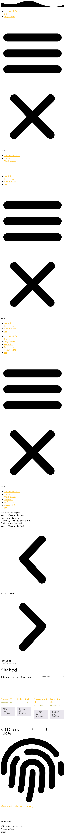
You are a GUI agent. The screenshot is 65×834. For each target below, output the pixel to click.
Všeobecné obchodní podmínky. (17, 806)
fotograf (55, 730)
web (27, 730)
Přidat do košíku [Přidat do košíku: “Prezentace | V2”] (55, 714)
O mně (7, 14)
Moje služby (10, 16)
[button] (32, 86)
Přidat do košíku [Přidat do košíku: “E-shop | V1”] (6, 711)
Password (6, 829)
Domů (3, 663)
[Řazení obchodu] (53, 676)
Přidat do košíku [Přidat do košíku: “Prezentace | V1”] (39, 714)
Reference (9, 179)
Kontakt (8, 176)
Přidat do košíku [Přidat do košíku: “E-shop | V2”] (22, 711)
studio (39, 730)
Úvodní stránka (12, 11)
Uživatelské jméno (10, 826)
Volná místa (10, 181)
